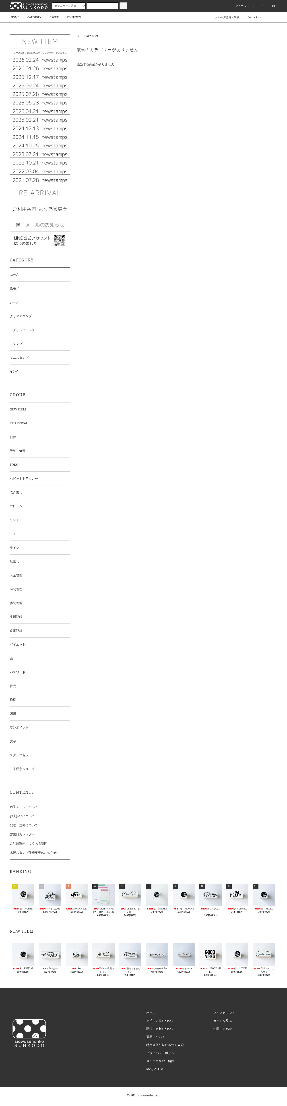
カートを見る (222, 1021)
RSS (149, 1069)
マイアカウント (224, 1013)
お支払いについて (22, 816)
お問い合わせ (222, 1029)
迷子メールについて (24, 807)
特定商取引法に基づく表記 (165, 1045)
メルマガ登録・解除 (224, 17)
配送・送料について (24, 825)
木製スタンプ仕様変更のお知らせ (33, 852)
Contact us (251, 17)
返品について (155, 1037)
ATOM (158, 1069)
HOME (15, 17)
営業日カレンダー (22, 834)
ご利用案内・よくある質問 (28, 843)
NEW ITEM (92, 35)
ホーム (80, 35)
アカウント (240, 6)
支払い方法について (160, 1021)
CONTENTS (71, 17)
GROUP (51, 17)
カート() (266, 6)
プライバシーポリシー (162, 1053)
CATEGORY (31, 17)
